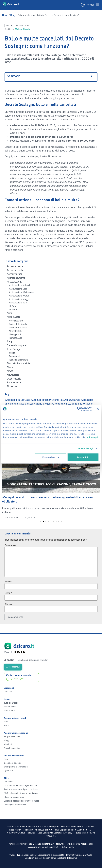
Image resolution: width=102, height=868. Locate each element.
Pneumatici (14, 357)
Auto (9, 313)
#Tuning (77, 404)
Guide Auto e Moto (18, 328)
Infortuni (8, 744)
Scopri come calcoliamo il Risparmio (60, 858)
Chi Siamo (8, 781)
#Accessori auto (14, 400)
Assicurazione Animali (19, 286)
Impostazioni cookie (26, 855)
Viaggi (6, 740)
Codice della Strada (18, 324)
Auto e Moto (13, 317)
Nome (8, 581)
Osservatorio (14, 379)
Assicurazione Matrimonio (21, 293)
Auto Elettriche (16, 321)
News (10, 371)
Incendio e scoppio (13, 763)
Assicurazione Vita (18, 303)
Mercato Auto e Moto (18, 364)
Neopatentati (15, 331)
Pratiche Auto (15, 338)
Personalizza (50, 457)
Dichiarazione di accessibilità (51, 855)
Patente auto (14, 383)
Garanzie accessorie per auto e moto (21, 800)
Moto (10, 367)
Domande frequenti (17, 346)
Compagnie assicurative (15, 804)
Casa (6, 759)
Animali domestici (12, 748)
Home (5, 15)
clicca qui (92, 437)
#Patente (55, 404)
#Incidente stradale (15, 404)
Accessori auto (15, 267)
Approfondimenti (16, 278)
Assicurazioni (14, 282)
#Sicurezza (66, 404)
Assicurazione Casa (18, 289)
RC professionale (12, 736)
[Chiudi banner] (98, 409)
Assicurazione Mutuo (19, 296)
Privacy (12, 855)
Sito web (9, 604)
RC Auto (12, 306)
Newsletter (13, 375)
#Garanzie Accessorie (80, 400)
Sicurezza (12, 387)
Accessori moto (15, 271)
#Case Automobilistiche (36, 400)
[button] (4, 472)
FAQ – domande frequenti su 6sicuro (21, 793)
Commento (11, 545)
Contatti (8, 691)
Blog (12, 15)
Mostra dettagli (85, 448)
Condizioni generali (33, 858)
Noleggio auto (15, 335)
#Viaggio (87, 404)
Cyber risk (8, 770)
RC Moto (13, 310)
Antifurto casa (14, 274)
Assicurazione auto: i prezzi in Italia (21, 789)
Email (8, 593)
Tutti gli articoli (11, 702)
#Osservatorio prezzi (38, 404)
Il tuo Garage (13, 349)
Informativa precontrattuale (79, 855)
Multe (9, 25)
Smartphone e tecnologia (16, 766)
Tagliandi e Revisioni (18, 360)
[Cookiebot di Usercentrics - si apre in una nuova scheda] (79, 409)
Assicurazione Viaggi (19, 300)
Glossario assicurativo (14, 797)
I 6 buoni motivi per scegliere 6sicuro (21, 785)
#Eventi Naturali (59, 400)
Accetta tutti (83, 457)
